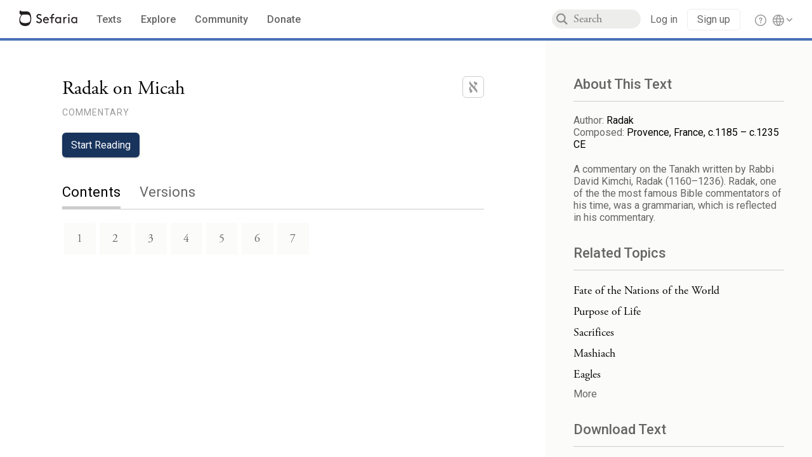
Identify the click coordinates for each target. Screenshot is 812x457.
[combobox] (607, 19)
